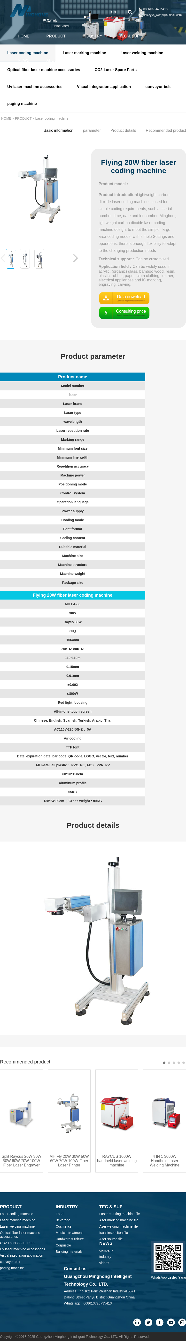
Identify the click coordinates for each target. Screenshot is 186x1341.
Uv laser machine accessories (22, 1249)
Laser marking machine (17, 1220)
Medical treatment (69, 1233)
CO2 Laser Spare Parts (17, 1243)
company (106, 1250)
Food (59, 1214)
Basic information (58, 130)
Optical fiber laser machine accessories (20, 1234)
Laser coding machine (52, 118)
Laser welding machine (17, 1226)
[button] (75, 257)
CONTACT (92, 60)
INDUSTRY (92, 36)
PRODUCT (55, 36)
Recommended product (166, 130)
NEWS (23, 60)
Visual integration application (21, 1255)
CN (113, 12)
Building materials (69, 1251)
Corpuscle (63, 1245)
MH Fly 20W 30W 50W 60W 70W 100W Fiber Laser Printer (69, 1160)
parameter (92, 130)
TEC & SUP (129, 36)
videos (104, 1263)
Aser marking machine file (118, 1220)
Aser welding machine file (118, 1226)
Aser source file (111, 1239)
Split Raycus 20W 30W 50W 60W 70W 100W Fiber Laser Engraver (21, 1160)
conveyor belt (10, 1262)
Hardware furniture (70, 1239)
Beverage (63, 1220)
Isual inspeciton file (113, 1233)
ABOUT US (56, 60)
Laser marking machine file (119, 1214)
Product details (123, 130)
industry (105, 1257)
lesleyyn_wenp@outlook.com (163, 15)
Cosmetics (63, 1226)
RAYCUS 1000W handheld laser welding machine (117, 1160)
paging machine (12, 1268)
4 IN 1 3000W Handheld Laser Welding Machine (164, 1160)
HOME (23, 36)
